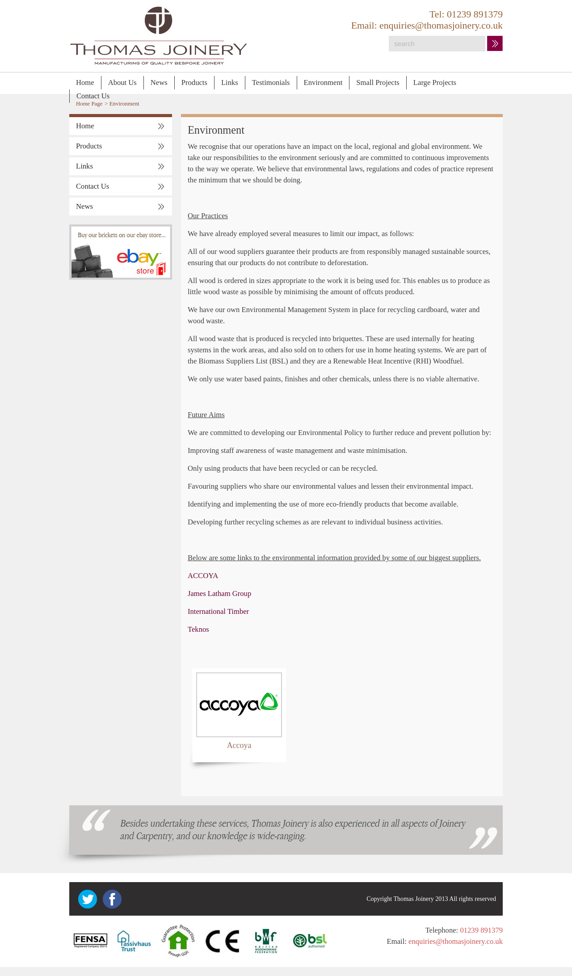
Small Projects (378, 82)
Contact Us (92, 96)
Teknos (198, 629)
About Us (122, 82)
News (159, 82)
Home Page (89, 104)
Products (194, 82)
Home (85, 82)
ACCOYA (203, 575)
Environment (323, 82)
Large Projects (434, 82)
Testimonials (271, 82)
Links (229, 82)
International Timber (218, 611)
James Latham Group (219, 593)
